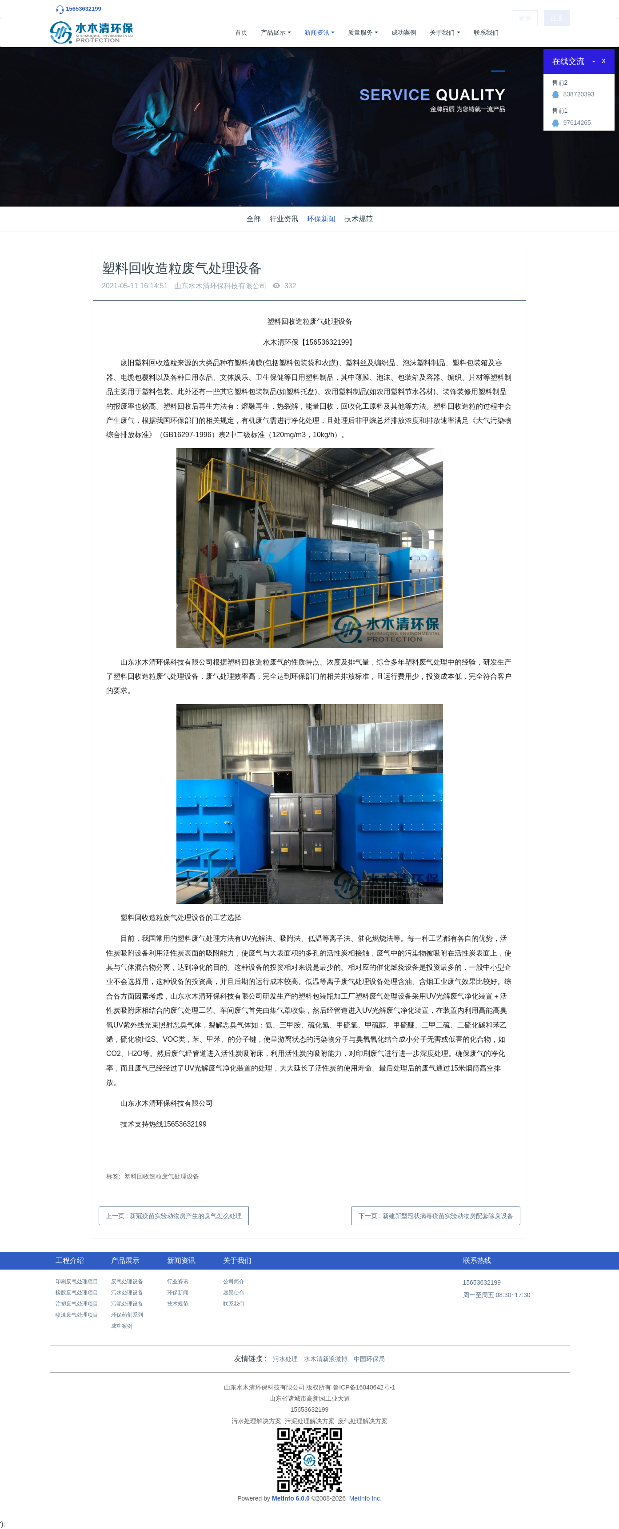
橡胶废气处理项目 (77, 1293)
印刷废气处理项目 (77, 1281)
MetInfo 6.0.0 (291, 1498)
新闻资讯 (316, 32)
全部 (254, 219)
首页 (241, 32)
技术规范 (358, 219)
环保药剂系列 (127, 1315)
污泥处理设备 (127, 1304)
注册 (557, 32)
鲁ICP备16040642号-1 (364, 1387)
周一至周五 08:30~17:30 (497, 1294)
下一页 (436, 1215)
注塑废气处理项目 (77, 1304)
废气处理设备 (127, 1281)
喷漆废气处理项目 (77, 1315)
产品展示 (273, 32)
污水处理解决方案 (256, 1421)
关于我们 (442, 32)
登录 (525, 32)
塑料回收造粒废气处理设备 (161, 1176)
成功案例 (403, 32)
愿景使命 (233, 1293)
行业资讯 (284, 219)
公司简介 (233, 1281)
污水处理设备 (127, 1293)
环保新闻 (321, 219)
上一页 (174, 1215)
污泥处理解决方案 (310, 1421)
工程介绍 (70, 1260)
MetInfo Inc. (365, 1498)
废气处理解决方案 (362, 1421)
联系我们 (486, 32)
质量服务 (360, 32)
